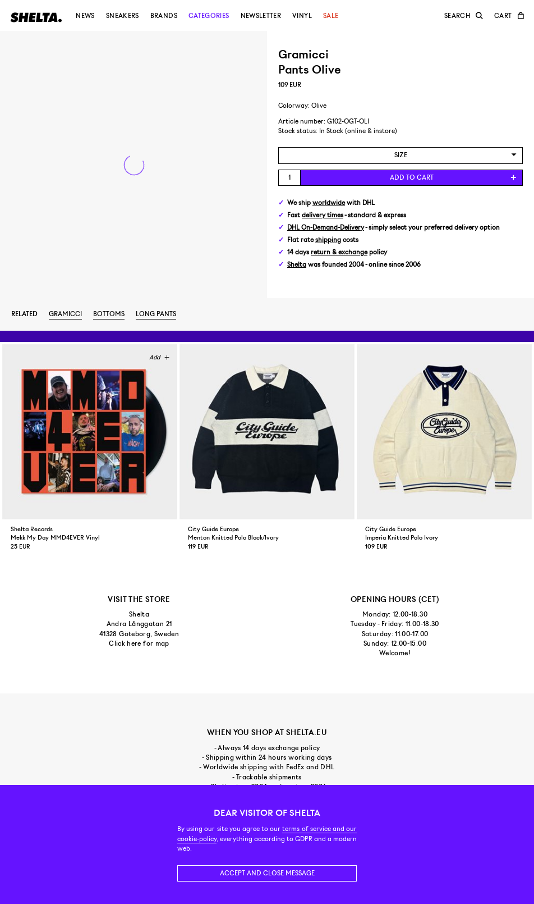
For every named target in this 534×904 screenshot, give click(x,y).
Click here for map (139, 643)
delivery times (322, 215)
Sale (330, 16)
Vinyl (302, 16)
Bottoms (109, 314)
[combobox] (400, 155)
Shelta (296, 264)
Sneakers (122, 16)
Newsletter (261, 16)
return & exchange (339, 252)
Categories (208, 16)
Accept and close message (267, 873)
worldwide (328, 203)
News (85, 16)
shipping (328, 240)
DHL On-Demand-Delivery (325, 227)
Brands (163, 16)
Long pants (156, 314)
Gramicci (65, 314)
